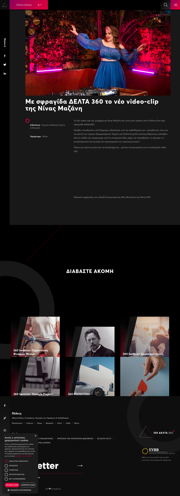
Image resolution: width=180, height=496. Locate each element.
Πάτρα (39, 423)
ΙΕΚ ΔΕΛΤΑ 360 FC (104, 438)
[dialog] (20, 463)
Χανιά (59, 423)
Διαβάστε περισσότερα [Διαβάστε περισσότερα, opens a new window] (23, 456)
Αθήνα (45, 136)
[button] (20, 490)
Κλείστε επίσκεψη (28, 5)
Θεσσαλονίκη (17, 423)
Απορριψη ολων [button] (28, 485)
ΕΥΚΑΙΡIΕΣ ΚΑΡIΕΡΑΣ (42, 443)
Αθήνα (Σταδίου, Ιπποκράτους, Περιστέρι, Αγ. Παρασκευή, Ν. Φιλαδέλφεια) (40, 418)
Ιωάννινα (29, 423)
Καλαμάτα (49, 423)
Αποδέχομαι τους (28, 477)
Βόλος (76, 423)
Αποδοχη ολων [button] (12, 485)
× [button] (35, 436)
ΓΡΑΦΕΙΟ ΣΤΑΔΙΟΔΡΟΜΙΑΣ (42, 438)
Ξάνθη (68, 423)
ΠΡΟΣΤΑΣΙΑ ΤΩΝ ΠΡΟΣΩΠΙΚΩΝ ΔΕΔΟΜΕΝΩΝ (75, 438)
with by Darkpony (53, 489)
